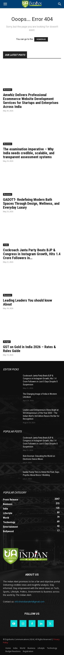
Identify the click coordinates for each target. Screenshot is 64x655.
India (6, 245)
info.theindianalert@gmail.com (29, 601)
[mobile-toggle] (5, 4)
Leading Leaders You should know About (27, 302)
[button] (60, 4)
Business (7, 90)
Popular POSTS (12, 431)
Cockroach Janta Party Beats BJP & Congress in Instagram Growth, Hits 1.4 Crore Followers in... (32, 254)
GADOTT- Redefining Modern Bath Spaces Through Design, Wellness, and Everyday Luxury (31, 203)
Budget (7, 342)
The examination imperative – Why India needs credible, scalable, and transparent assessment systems (28, 153)
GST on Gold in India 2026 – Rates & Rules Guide (29, 349)
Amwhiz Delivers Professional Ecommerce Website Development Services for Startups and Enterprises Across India (30, 101)
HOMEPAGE (41, 39)
